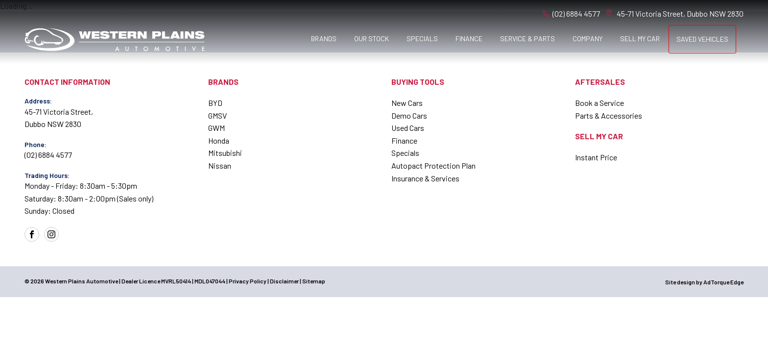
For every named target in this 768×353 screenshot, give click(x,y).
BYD (215, 102)
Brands (323, 38)
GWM (216, 127)
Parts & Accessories (608, 115)
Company (587, 38)
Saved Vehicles (702, 39)
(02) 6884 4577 (576, 13)
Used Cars (407, 127)
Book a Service (599, 102)
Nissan (219, 165)
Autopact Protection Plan (433, 165)
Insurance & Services (425, 178)
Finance (469, 38)
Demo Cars (409, 115)
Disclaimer (284, 280)
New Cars (407, 102)
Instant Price (596, 157)
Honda (218, 140)
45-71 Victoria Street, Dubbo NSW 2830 (680, 13)
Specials (422, 38)
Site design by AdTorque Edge (704, 281)
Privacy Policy (247, 280)
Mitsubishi (225, 152)
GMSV (217, 115)
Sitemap (313, 280)
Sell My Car (640, 38)
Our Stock (371, 38)
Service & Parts (527, 38)
